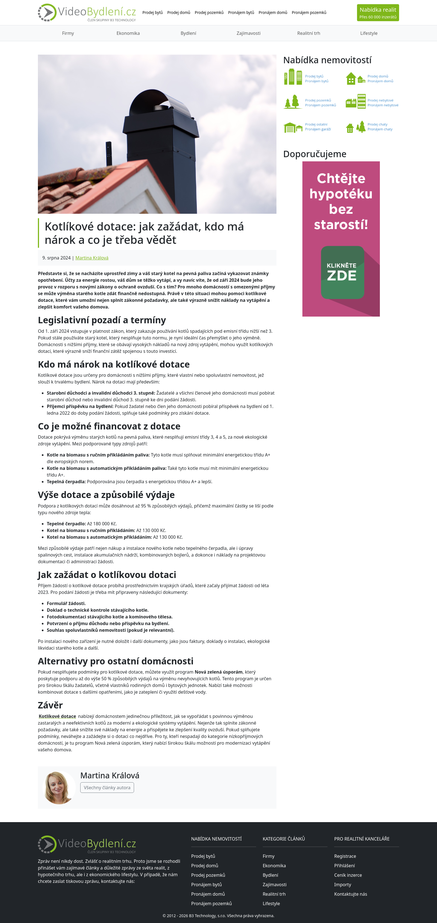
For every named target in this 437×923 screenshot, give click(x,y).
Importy (342, 884)
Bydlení (188, 33)
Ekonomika (128, 33)
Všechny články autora (107, 787)
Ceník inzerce (348, 875)
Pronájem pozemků (309, 12)
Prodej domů (178, 12)
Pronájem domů (273, 12)
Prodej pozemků (209, 12)
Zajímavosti (249, 33)
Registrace (345, 856)
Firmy (68, 33)
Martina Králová (91, 258)
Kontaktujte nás (350, 894)
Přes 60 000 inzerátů (378, 13)
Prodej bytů (152, 12)
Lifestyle (369, 33)
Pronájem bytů (241, 12)
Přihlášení (344, 866)
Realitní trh (308, 33)
